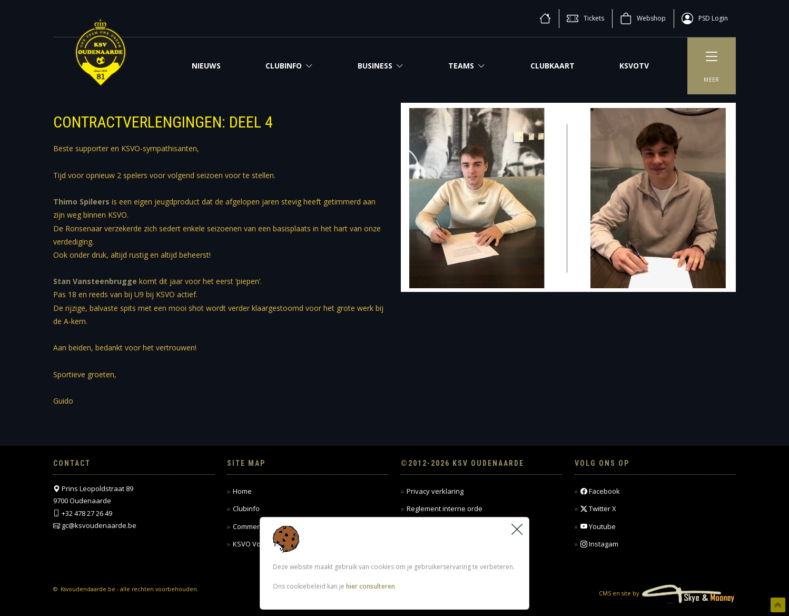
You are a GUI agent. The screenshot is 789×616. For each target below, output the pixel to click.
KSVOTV (634, 66)
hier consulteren (370, 586)
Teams (466, 66)
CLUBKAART (552, 66)
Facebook (600, 491)
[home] (545, 18)
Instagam (599, 544)
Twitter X (598, 509)
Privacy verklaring (435, 491)
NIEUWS (206, 66)
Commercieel (253, 526)
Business (380, 66)
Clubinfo (289, 66)
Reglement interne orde (444, 508)
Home (242, 491)
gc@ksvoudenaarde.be (99, 525)
